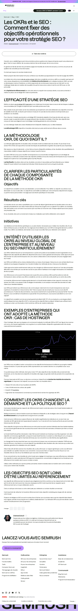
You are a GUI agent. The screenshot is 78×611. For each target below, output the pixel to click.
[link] (7, 518)
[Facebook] (16, 593)
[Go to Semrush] (9, 6)
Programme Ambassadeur (66, 579)
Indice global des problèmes (48, 572)
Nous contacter (44, 575)
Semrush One (6, 559)
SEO (17, 17)
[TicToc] (9, 593)
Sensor (23, 581)
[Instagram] (6, 593)
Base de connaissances (65, 559)
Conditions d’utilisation (27, 601)
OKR (13, 143)
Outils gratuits (25, 578)
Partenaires (43, 567)
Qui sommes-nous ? (46, 559)
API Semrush (62, 564)
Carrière (42, 564)
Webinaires (61, 577)
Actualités (43, 561)
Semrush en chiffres (8, 572)
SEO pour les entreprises (28, 559)
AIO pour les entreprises (28, 561)
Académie (61, 561)
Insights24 (24, 567)
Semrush (7, 17)
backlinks (16, 390)
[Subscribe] (49, 10)
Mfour (23, 570)
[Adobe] (4, 597)
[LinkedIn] (3, 593)
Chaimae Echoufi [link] (13, 43)
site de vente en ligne (27, 79)
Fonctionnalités (6, 561)
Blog (4, 10)
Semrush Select (45, 570)
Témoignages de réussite (10, 570)
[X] (19, 593)
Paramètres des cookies (44, 601)
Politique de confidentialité (9, 601)
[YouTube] (13, 593)
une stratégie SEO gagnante (23, 104)
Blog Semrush (62, 574)
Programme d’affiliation (9, 575)
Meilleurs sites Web (27, 575)
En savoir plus (61, 1)
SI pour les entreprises (28, 564)
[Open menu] (74, 6)
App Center (24, 572)
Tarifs (3, 564)
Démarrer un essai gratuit (13, 548)
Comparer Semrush (8, 567)
